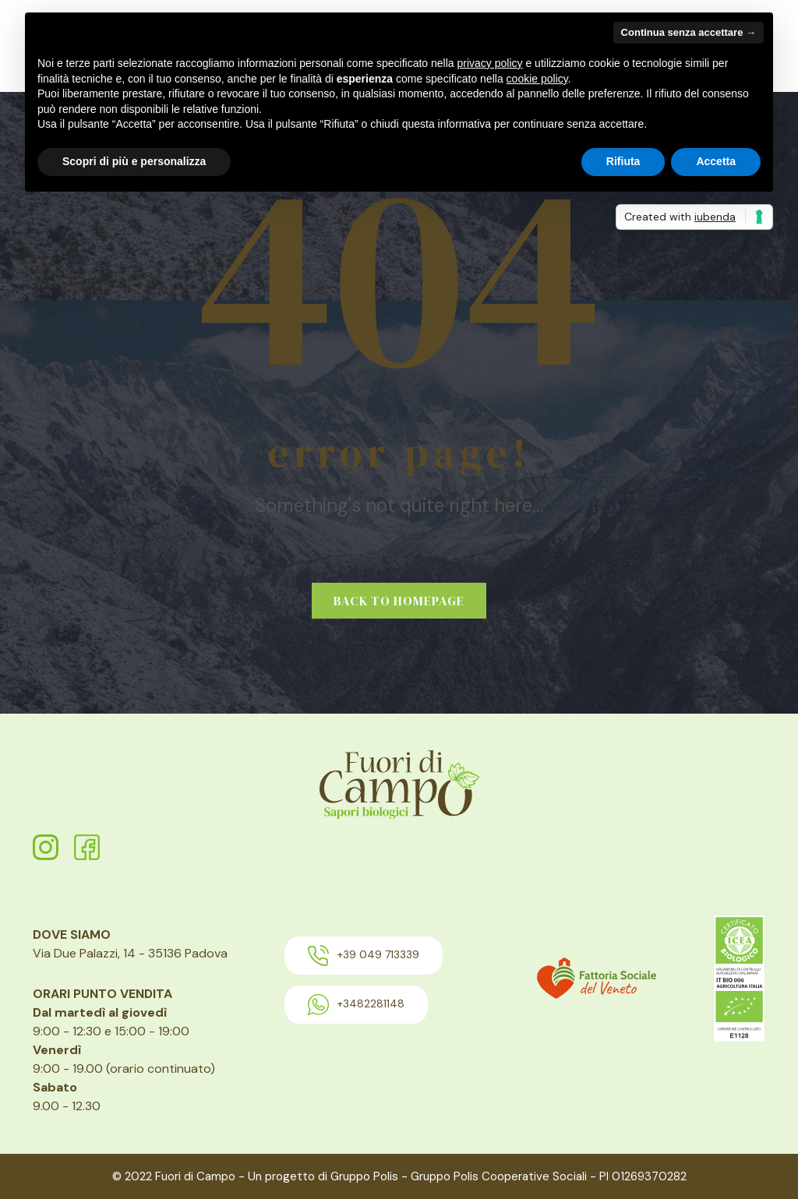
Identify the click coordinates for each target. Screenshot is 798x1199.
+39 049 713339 (363, 955)
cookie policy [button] (537, 78)
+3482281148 (356, 1004)
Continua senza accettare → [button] (688, 32)
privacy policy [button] (490, 63)
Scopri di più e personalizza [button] (134, 161)
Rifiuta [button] (623, 161)
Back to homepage (399, 600)
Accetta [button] (716, 161)
